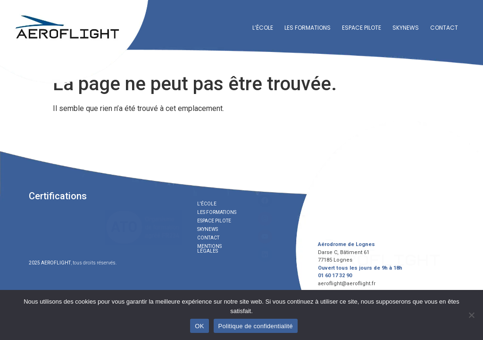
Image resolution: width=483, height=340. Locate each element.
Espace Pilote (361, 28)
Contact (444, 28)
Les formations (307, 28)
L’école (262, 28)
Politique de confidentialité (255, 326)
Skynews (405, 28)
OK (199, 326)
